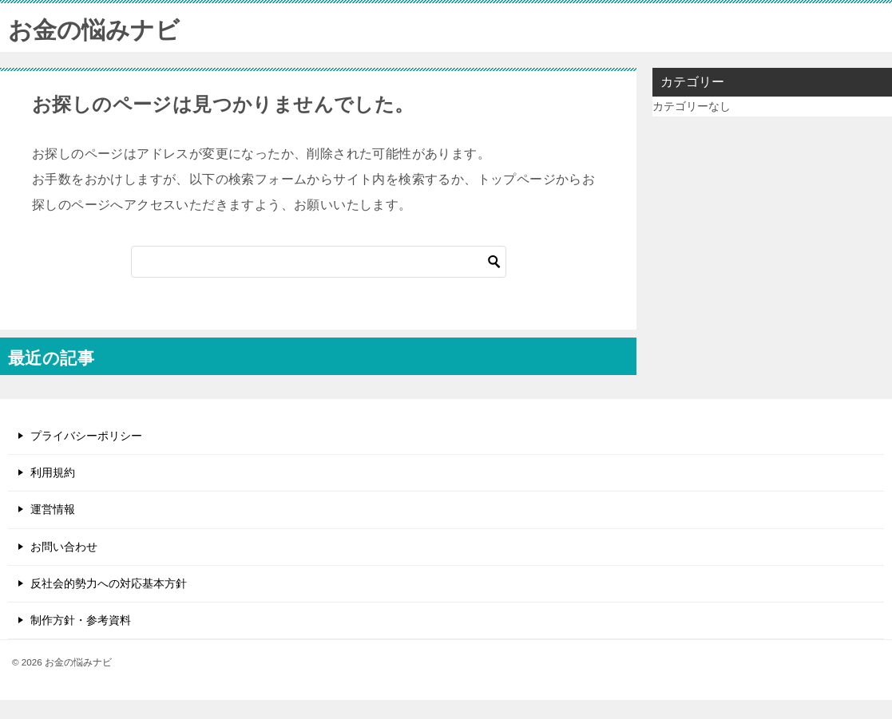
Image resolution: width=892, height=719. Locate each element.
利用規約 (52, 472)
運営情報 (52, 509)
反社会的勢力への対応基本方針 (108, 583)
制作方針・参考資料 (80, 620)
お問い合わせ (63, 546)
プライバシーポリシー (86, 435)
